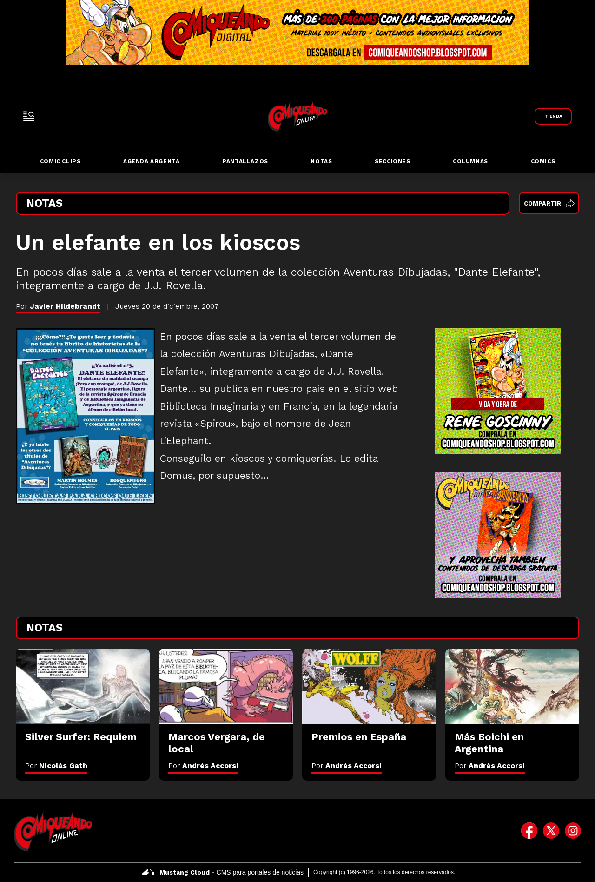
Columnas (470, 161)
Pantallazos (245, 161)
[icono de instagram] (573, 830)
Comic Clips (60, 161)
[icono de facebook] (529, 830)
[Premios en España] (369, 686)
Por (56, 765)
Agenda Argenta (151, 161)
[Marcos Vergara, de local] (226, 686)
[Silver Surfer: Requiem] (83, 686)
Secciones (392, 161)
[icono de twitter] (551, 830)
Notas (321, 161)
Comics (543, 161)
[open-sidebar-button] (28, 116)
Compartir (549, 203)
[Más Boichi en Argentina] (512, 686)
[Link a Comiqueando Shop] (553, 116)
